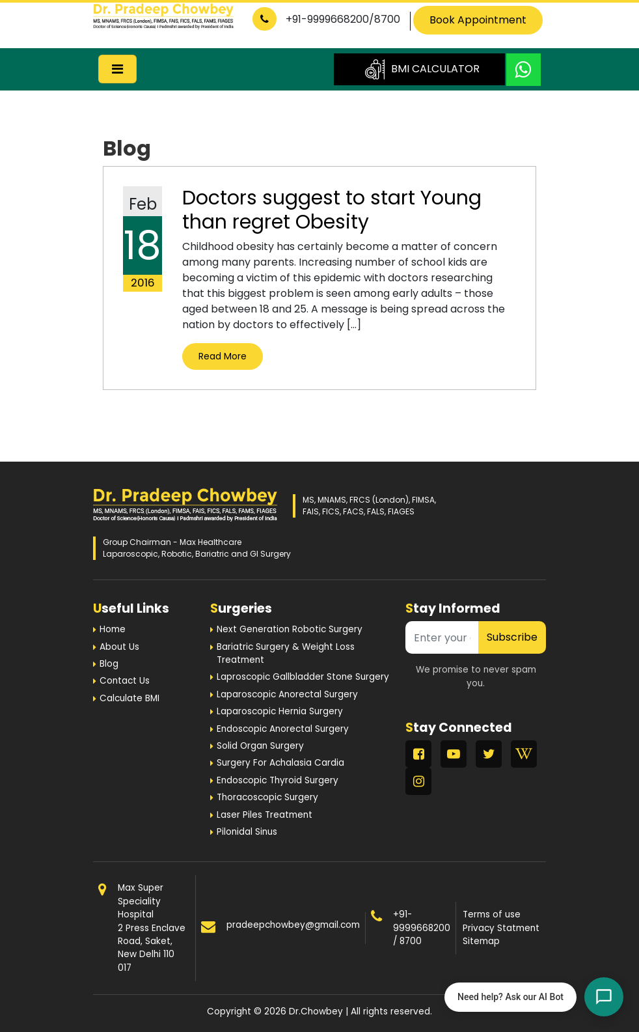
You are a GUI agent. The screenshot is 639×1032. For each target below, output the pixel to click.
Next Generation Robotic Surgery (289, 629)
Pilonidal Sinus (247, 832)
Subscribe (512, 637)
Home (113, 629)
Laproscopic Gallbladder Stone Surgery (303, 677)
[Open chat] (603, 996)
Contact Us (125, 681)
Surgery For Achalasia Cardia (280, 763)
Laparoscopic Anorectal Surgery (287, 694)
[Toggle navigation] (117, 69)
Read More (222, 356)
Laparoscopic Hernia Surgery (280, 711)
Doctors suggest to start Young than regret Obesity (332, 209)
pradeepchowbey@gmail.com (293, 925)
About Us (119, 647)
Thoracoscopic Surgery (267, 797)
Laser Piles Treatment (264, 815)
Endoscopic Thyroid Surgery (277, 780)
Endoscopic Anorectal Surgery (283, 729)
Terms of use (492, 914)
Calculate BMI (129, 698)
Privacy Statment (501, 928)
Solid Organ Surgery (260, 746)
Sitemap (481, 941)
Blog (109, 664)
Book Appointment (477, 19)
